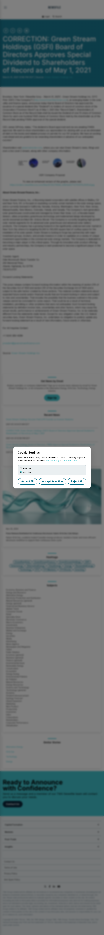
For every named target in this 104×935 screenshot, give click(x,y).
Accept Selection (52, 481)
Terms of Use (70, 460)
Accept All (27, 481)
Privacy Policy (52, 460)
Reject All (76, 481)
